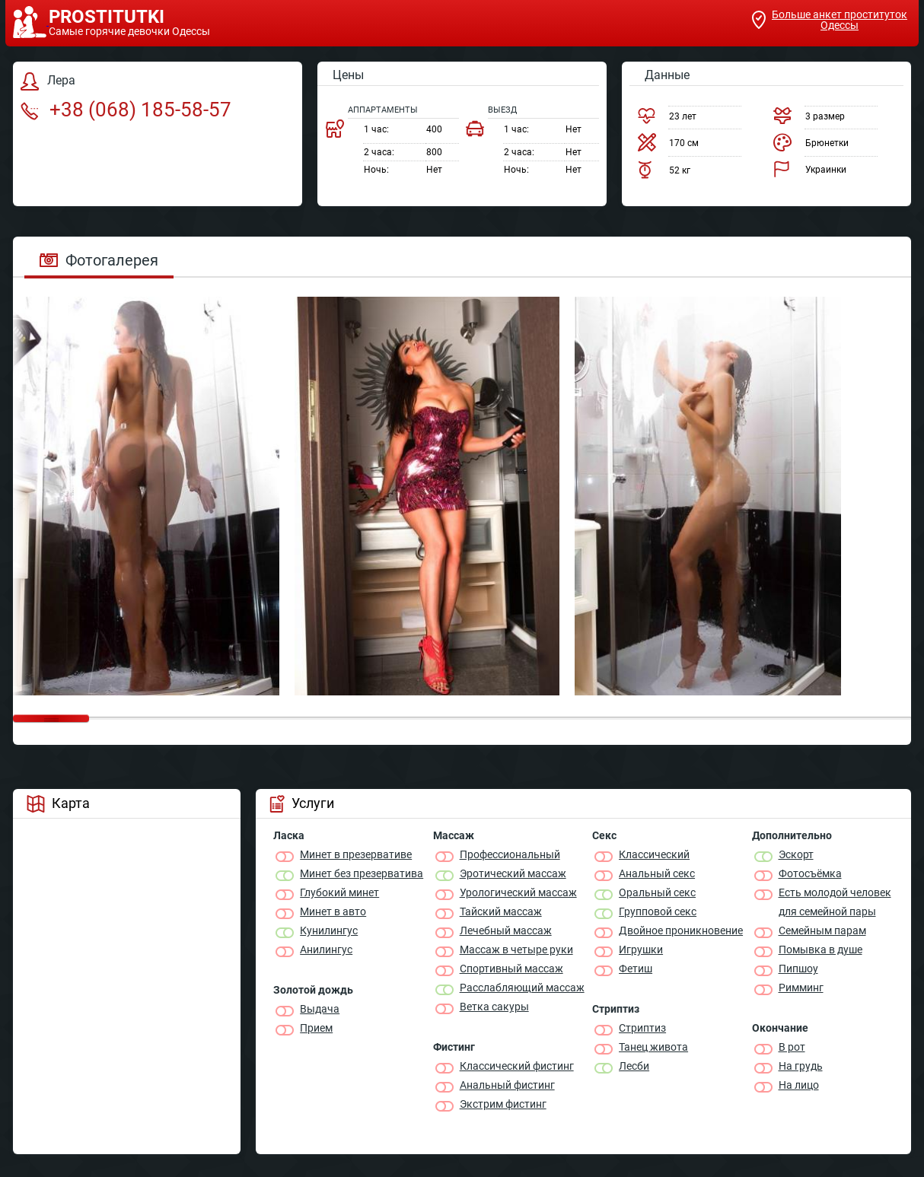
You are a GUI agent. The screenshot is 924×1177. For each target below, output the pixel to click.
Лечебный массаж (506, 930)
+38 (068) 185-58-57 (126, 109)
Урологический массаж (518, 892)
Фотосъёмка (810, 873)
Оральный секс (657, 892)
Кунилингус (329, 930)
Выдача (319, 1009)
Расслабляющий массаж (522, 987)
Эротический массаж (513, 873)
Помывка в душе (820, 949)
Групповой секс (657, 911)
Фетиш (635, 968)
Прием (316, 1028)
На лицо (799, 1085)
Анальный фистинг (507, 1085)
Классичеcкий (654, 854)
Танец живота (653, 1047)
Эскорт (796, 854)
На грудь (801, 1066)
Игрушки (641, 949)
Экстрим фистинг (503, 1104)
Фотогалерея (99, 260)
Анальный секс (657, 873)
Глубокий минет (339, 892)
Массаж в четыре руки (516, 949)
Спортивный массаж (511, 968)
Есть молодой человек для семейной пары (835, 902)
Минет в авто (333, 911)
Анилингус (326, 949)
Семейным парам (822, 930)
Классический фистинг (517, 1066)
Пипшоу (798, 968)
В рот (792, 1047)
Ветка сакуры (494, 1006)
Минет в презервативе (356, 854)
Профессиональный (510, 854)
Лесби (634, 1066)
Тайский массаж (501, 911)
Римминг (801, 987)
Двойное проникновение (681, 930)
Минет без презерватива (361, 873)
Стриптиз (642, 1028)
